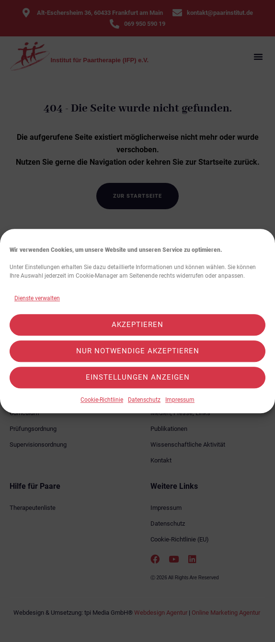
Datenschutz (144, 399)
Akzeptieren (137, 325)
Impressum (180, 399)
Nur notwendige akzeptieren (137, 351)
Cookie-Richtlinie (101, 399)
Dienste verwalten (37, 298)
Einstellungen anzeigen (138, 377)
